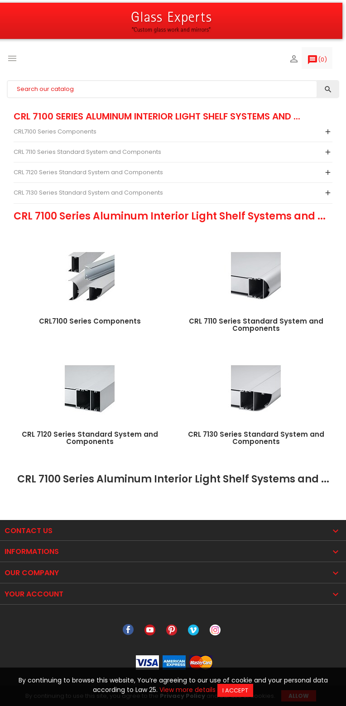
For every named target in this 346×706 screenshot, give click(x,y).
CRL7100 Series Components (55, 131)
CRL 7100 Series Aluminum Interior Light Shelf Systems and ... (157, 116)
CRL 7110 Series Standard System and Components (87, 152)
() (317, 61)
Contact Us (29, 530)
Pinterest (171, 629)
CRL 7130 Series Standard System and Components (88, 192)
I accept (235, 690)
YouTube (149, 629)
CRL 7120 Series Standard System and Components (88, 172)
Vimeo (193, 629)
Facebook (128, 629)
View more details (187, 689)
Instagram (215, 629)
